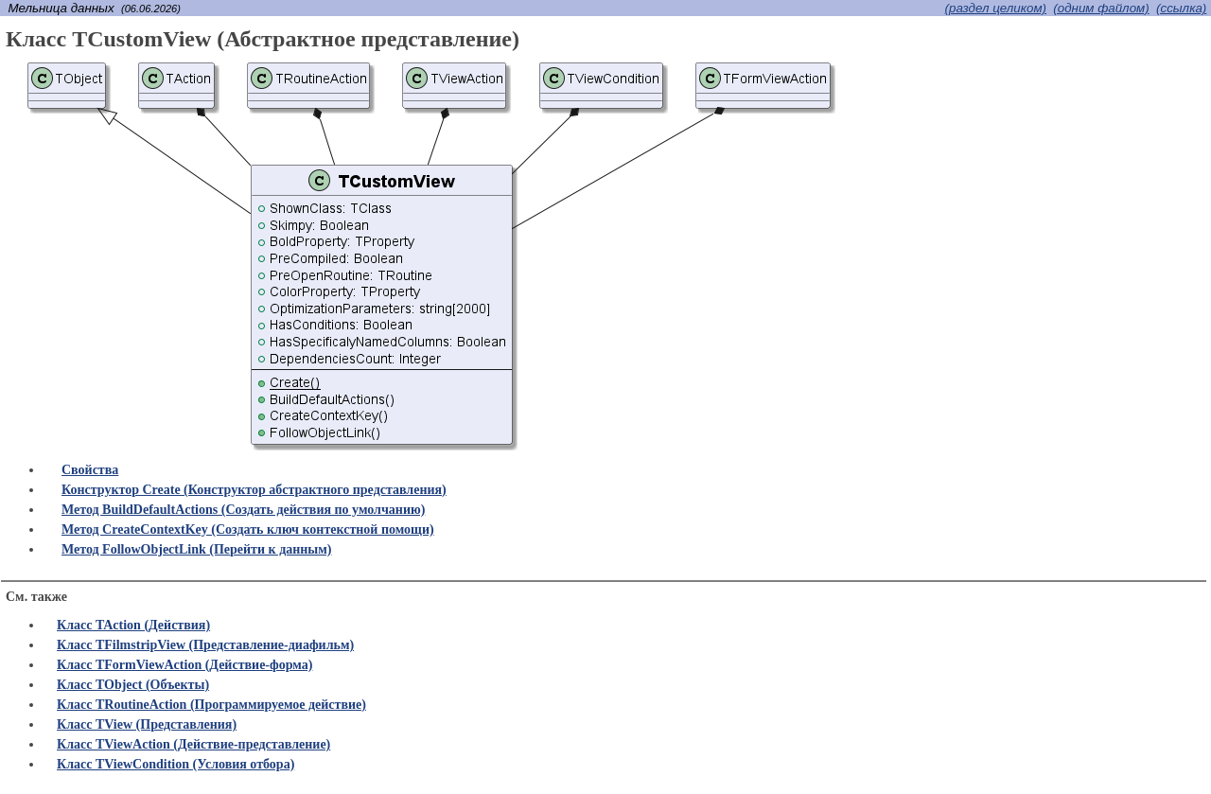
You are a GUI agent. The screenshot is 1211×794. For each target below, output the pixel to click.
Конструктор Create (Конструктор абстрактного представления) (254, 490)
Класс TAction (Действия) (133, 625)
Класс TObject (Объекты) (133, 685)
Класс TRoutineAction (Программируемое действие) (211, 704)
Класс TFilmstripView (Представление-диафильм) (205, 645)
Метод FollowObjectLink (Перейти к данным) (196, 549)
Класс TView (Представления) (147, 724)
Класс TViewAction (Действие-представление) (193, 744)
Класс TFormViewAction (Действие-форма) (184, 665)
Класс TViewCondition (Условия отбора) (175, 764)
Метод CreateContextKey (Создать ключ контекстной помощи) (247, 529)
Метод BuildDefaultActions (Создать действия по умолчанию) (243, 510)
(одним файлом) (1101, 8)
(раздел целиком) (995, 8)
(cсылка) (1181, 8)
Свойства (89, 470)
